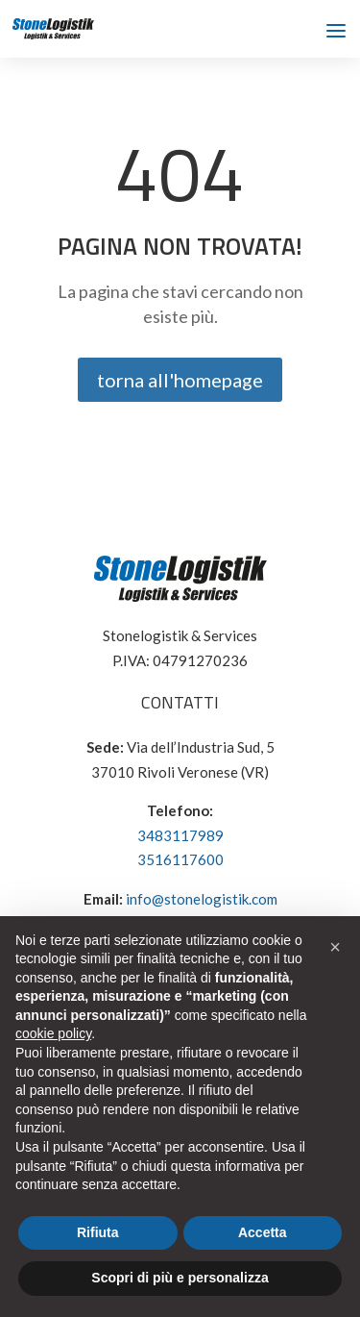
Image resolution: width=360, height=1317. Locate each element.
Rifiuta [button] (98, 1232)
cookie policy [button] (53, 1033)
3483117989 (180, 835)
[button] (335, 947)
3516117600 (180, 859)
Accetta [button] (262, 1232)
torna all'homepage (180, 379)
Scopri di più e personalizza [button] (179, 1277)
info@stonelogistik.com (201, 898)
